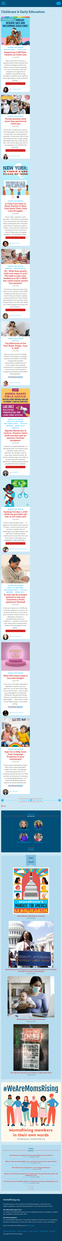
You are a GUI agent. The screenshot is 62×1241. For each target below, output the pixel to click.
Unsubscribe (44, 1231)
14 (28, 800)
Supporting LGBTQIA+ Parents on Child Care (15, 53)
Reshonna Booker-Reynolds (19, 549)
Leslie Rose (38, 829)
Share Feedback (22, 1231)
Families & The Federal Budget (15, 421)
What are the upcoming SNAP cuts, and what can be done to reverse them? (31, 1161)
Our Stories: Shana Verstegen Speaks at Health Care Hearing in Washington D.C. (31, 1181)
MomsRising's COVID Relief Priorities (31, 1019)
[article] (15, 54)
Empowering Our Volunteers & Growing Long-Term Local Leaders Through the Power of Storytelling (31, 970)
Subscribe (52, 1231)
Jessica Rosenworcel (24, 842)
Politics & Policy (22, 49)
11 (22, 800)
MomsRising (8, 268)
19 (40, 800)
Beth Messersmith (16, 315)
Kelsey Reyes (26, 1157)
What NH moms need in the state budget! (15, 676)
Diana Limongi (16, 243)
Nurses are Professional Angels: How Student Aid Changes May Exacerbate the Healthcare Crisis (31, 1174)
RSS (4, 806)
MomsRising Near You (20, 268)
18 (38, 800)
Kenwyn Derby (24, 829)
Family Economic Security (11, 423)
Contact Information (9, 1231)
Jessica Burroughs (25, 1163)
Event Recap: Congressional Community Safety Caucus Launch (31, 1155)
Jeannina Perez (16, 156)
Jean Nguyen (26, 1177)
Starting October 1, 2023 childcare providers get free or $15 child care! (15, 514)
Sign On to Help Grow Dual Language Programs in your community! (15, 755)
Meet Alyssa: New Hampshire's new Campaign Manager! (31, 1167)
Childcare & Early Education (15, 47)
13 (26, 800)
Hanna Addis (26, 1183)
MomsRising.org (30, 3)
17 (35, 800)
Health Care (15, 340)
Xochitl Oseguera (16, 636)
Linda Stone (15, 472)
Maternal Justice (20, 426)
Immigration (9, 426)
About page (30, 1225)
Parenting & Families (10, 49)
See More (31, 849)
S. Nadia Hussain (16, 89)
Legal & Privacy (33, 1231)
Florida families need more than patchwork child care (15, 121)
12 (24, 800)
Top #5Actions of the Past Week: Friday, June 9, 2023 (15, 345)
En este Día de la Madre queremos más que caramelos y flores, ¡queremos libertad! (15, 598)
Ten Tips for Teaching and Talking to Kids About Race (31, 1073)
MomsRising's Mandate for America (31, 916)
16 (33, 800)
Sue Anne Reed (16, 382)
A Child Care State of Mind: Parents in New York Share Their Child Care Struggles (15, 207)
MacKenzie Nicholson (17, 712)
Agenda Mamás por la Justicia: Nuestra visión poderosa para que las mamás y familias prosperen (15, 435)
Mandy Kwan (38, 842)
